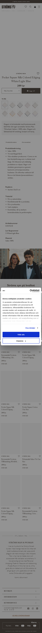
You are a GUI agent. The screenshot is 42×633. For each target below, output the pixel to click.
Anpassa (21, 341)
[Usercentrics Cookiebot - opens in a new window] (30, 290)
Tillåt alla (21, 334)
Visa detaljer (30, 328)
